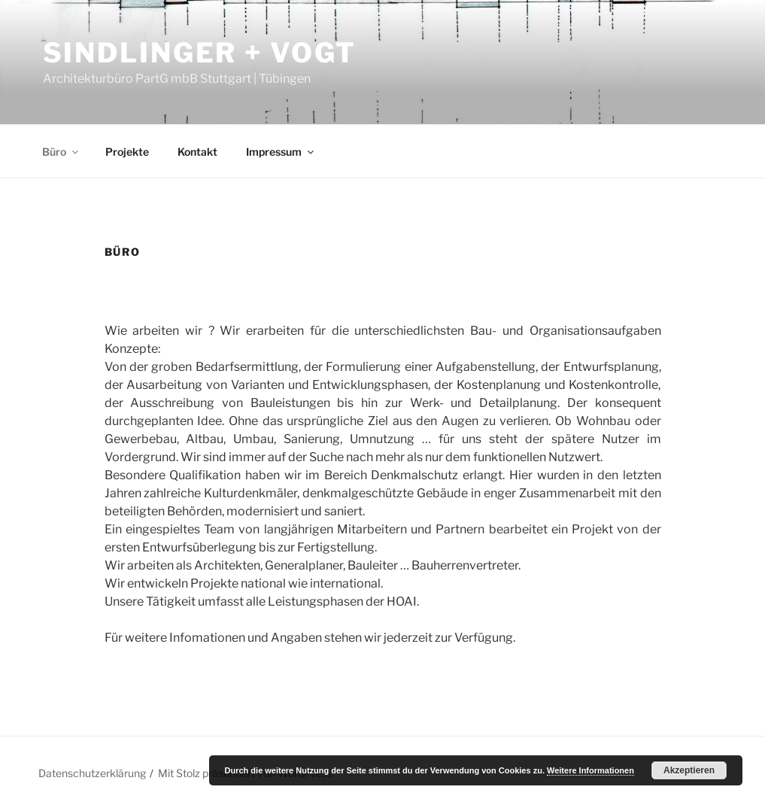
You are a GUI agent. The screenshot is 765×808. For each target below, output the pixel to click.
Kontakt (197, 151)
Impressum (281, 151)
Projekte (127, 151)
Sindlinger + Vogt (200, 52)
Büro (61, 151)
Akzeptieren (689, 770)
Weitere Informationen (590, 770)
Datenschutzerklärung (92, 773)
